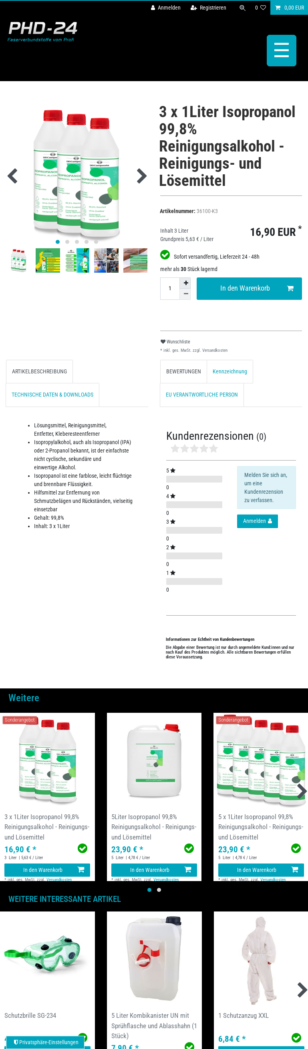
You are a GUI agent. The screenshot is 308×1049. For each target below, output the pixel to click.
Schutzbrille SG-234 (30, 1015)
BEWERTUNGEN (183, 371)
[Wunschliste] (261, 8)
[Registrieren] (208, 8)
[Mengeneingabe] (169, 288)
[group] (47, 760)
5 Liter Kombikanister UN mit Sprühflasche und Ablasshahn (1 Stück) (154, 1025)
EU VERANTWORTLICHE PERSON (202, 394)
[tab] (39, 371)
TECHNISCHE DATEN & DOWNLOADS (52, 394)
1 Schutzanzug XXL (243, 1015)
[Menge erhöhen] (185, 283)
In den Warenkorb (256, 288)
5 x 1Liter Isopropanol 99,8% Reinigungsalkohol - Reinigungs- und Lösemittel (260, 827)
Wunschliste (175, 342)
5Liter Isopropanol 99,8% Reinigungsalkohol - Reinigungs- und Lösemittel (153, 827)
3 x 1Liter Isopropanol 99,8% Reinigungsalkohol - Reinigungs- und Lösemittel (46, 827)
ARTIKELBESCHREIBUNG (39, 371)
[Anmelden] (166, 8)
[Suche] (243, 8)
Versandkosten (214, 350)
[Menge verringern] (185, 294)
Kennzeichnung (230, 371)
